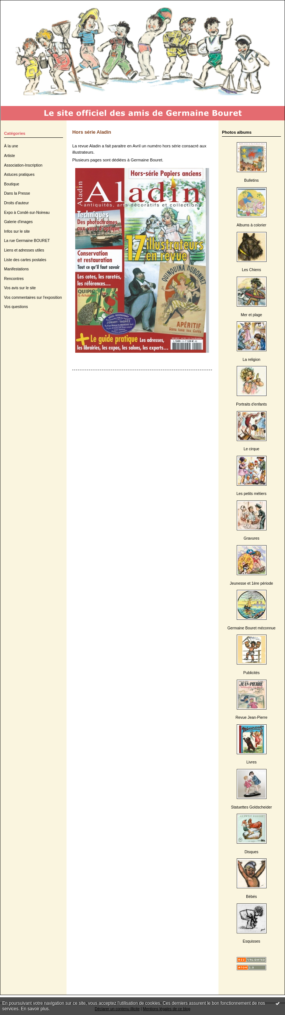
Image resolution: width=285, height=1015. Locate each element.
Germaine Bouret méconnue (251, 628)
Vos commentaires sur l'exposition (33, 297)
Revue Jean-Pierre (252, 717)
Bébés (251, 897)
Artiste (9, 156)
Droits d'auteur (16, 203)
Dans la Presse (17, 193)
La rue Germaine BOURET (27, 241)
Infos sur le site (17, 231)
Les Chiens (251, 270)
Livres (251, 762)
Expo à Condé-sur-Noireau (27, 213)
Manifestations (16, 269)
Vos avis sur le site (20, 288)
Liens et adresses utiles (24, 250)
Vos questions (16, 307)
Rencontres (14, 279)
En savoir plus (35, 1008)
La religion (251, 360)
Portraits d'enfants (251, 404)
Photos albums (236, 132)
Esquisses (251, 941)
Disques (251, 852)
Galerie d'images (18, 222)
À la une (11, 146)
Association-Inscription (23, 165)
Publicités (251, 673)
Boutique (11, 184)
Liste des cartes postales (25, 260)
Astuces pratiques (19, 174)
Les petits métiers (251, 494)
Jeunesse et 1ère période (251, 583)
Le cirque (252, 449)
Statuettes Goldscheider (251, 807)
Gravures (252, 538)
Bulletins (251, 180)
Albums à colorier (251, 225)
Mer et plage (251, 315)
